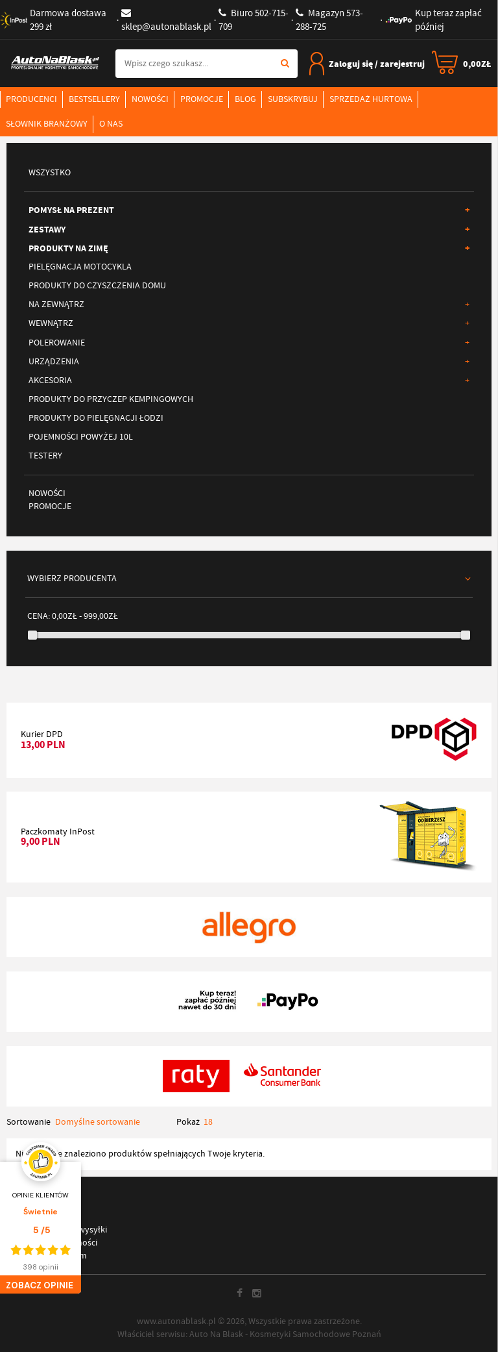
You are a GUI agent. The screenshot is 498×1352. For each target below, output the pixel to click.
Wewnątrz (249, 323)
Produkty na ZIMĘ (249, 248)
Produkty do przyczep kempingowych (111, 399)
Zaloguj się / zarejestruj (367, 63)
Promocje (201, 99)
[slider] (32, 635)
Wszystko (50, 172)
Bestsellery (94, 99)
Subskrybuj (293, 99)
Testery (45, 455)
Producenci (31, 99)
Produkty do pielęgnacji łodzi (96, 418)
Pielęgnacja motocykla (80, 266)
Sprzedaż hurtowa (370, 99)
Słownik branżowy (47, 124)
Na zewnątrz (249, 304)
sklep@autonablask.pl (166, 20)
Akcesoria (249, 380)
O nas (111, 124)
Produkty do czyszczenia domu (97, 285)
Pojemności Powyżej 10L (81, 437)
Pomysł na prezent (249, 209)
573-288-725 (329, 19)
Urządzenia (249, 361)
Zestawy (249, 229)
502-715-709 (254, 19)
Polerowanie (249, 342)
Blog (245, 99)
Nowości (150, 99)
